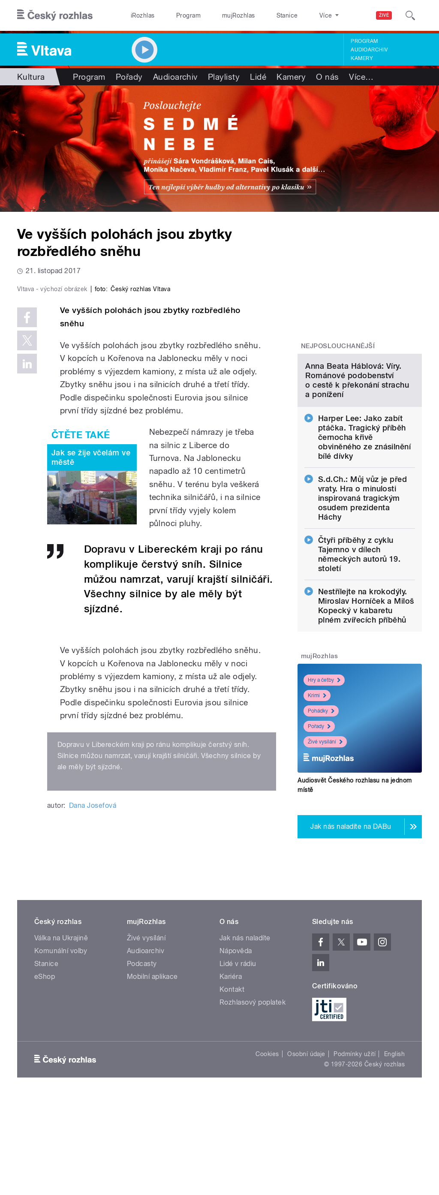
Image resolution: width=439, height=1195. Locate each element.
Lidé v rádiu (238, 1061)
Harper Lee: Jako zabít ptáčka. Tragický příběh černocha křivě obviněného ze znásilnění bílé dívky (364, 507)
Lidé (258, 76)
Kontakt (232, 1086)
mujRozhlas (216, 15)
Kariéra (231, 1073)
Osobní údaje (306, 1150)
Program (175, 15)
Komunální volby (60, 1048)
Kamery (362, 58)
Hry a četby (324, 750)
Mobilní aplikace (152, 1073)
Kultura (31, 76)
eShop (44, 1073)
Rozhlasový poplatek (253, 1099)
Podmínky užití (355, 1150)
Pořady (129, 76)
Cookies (267, 1150)
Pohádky (321, 781)
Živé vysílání (325, 812)
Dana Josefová (92, 951)
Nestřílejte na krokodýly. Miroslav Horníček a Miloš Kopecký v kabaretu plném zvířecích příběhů (366, 675)
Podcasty (142, 1061)
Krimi (317, 765)
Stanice (256, 15)
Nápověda (236, 1048)
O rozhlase (295, 15)
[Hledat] (410, 15)
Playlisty (224, 76)
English (394, 1150)
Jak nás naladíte (245, 1035)
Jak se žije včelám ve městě (90, 603)
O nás (327, 76)
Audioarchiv (369, 50)
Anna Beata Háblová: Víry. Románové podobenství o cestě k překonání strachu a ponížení (357, 450)
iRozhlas (138, 15)
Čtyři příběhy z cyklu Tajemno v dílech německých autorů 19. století (359, 624)
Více (361, 76)
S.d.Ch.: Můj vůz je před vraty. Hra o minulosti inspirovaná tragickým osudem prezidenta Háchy (362, 568)
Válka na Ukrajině (61, 1035)
